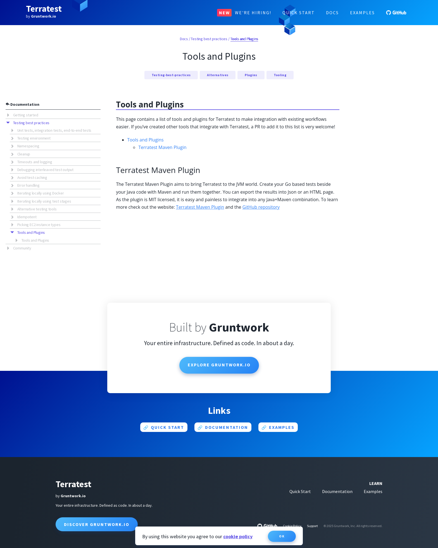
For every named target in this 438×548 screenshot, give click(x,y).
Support (312, 526)
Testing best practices (31, 122)
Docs (332, 12)
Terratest (44, 9)
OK (282, 536)
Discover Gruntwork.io (96, 524)
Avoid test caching (32, 177)
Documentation (22, 104)
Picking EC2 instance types (39, 224)
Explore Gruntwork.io (219, 364)
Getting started (25, 114)
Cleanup (23, 154)
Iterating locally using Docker (40, 193)
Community (22, 248)
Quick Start (298, 12)
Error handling (28, 185)
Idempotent (27, 216)
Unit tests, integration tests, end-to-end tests (54, 130)
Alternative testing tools (37, 208)
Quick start (164, 427)
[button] (9, 114)
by (41, 16)
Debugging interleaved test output (45, 169)
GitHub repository (261, 207)
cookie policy (238, 536)
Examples (362, 12)
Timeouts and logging (34, 161)
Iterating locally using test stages (44, 201)
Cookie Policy (292, 526)
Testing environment (34, 138)
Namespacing (28, 145)
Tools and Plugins (31, 232)
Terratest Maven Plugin (162, 147)
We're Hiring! (244, 12)
